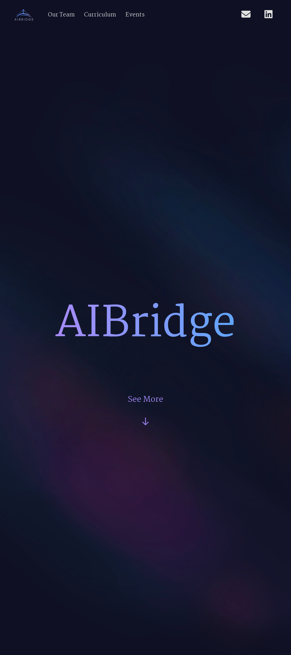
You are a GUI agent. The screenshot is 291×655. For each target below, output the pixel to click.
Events (135, 15)
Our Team (61, 15)
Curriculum (100, 15)
